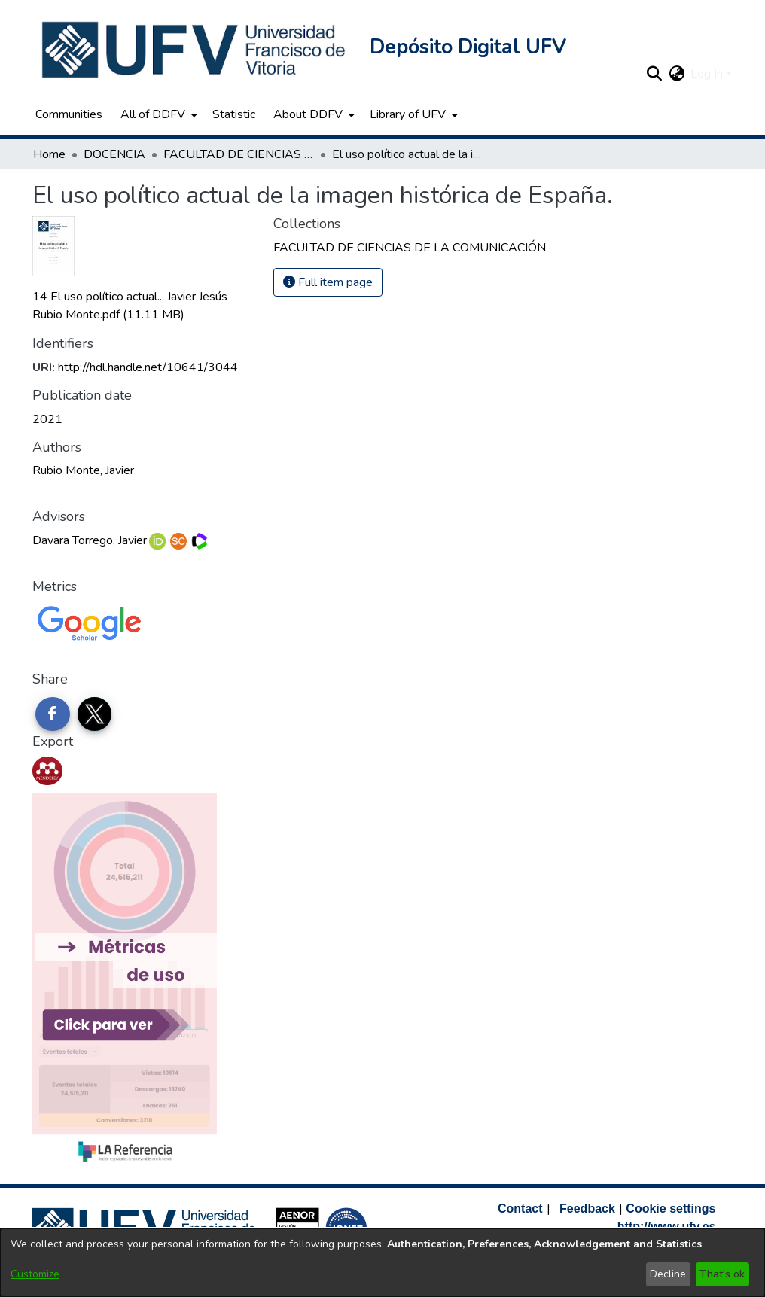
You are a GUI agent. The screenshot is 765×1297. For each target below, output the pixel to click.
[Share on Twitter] (95, 714)
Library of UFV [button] (408, 114)
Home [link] (49, 154)
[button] (195, 49)
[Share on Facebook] (52, 714)
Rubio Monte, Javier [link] (83, 470)
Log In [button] (708, 73)
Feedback (587, 1208)
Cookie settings (670, 1208)
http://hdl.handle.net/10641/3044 (148, 367)
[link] (409, 247)
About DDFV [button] (308, 114)
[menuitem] (157, 114)
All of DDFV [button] (152, 114)
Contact (520, 1208)
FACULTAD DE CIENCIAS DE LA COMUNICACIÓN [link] (238, 154)
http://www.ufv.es (666, 1226)
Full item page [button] (328, 282)
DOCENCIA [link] (114, 154)
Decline (668, 1274)
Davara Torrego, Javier (89, 540)
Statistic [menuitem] (233, 114)
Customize (35, 1274)
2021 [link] (47, 419)
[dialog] (382, 1262)
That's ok (722, 1274)
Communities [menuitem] (68, 114)
